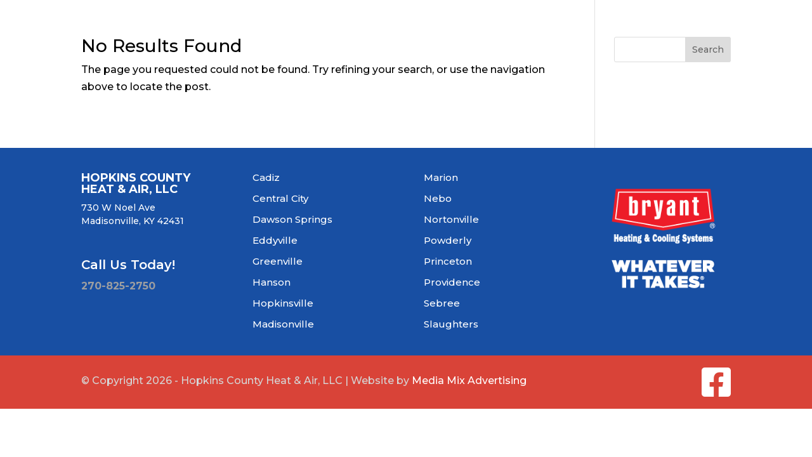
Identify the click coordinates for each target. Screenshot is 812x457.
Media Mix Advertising (469, 380)
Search (708, 49)
